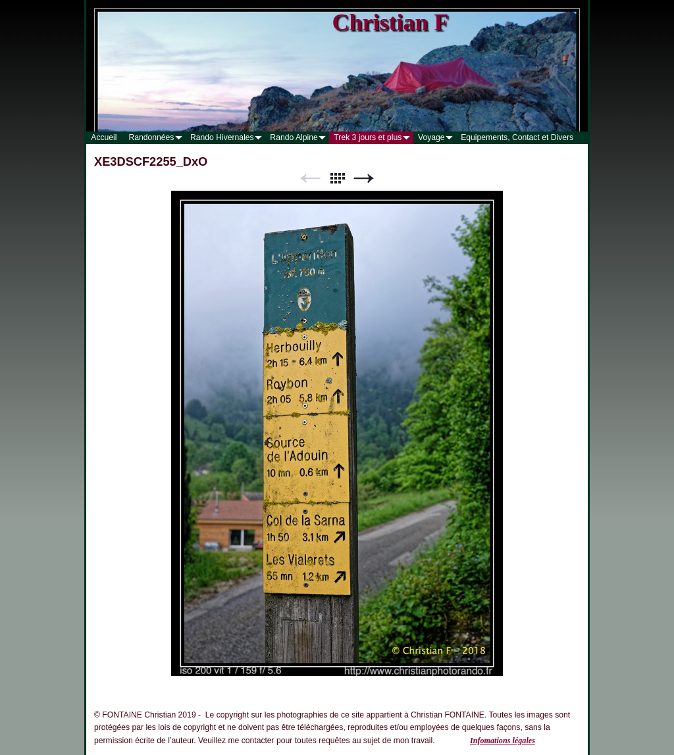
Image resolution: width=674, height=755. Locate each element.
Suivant (364, 178)
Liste (337, 178)
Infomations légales (502, 740)
